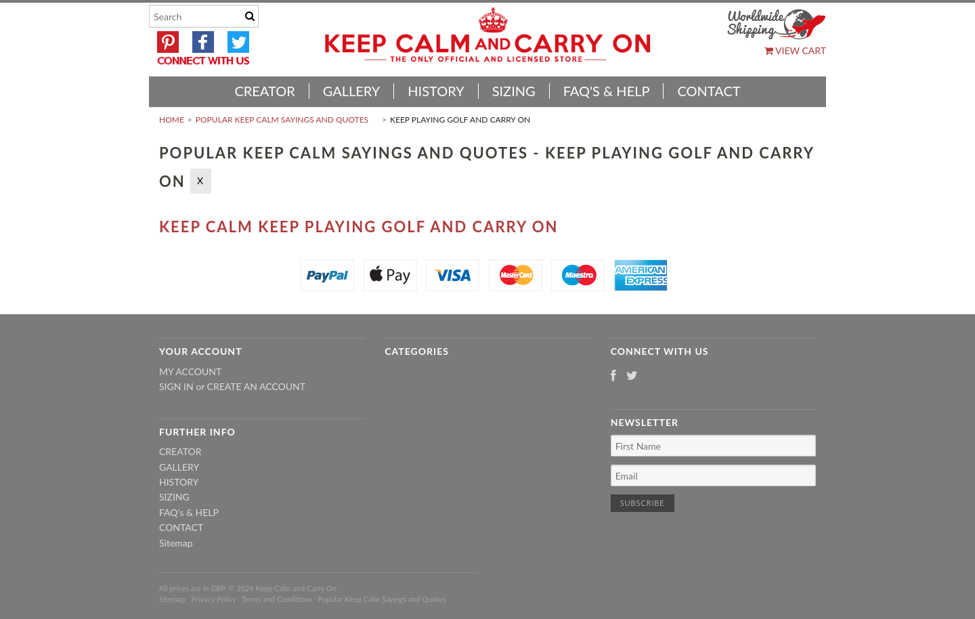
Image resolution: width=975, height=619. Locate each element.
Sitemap (176, 543)
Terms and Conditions (277, 599)
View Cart (795, 50)
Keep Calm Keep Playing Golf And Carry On (358, 226)
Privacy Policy (213, 599)
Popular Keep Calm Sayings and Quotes (282, 119)
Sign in (176, 386)
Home (171, 119)
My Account (190, 371)
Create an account (256, 386)
